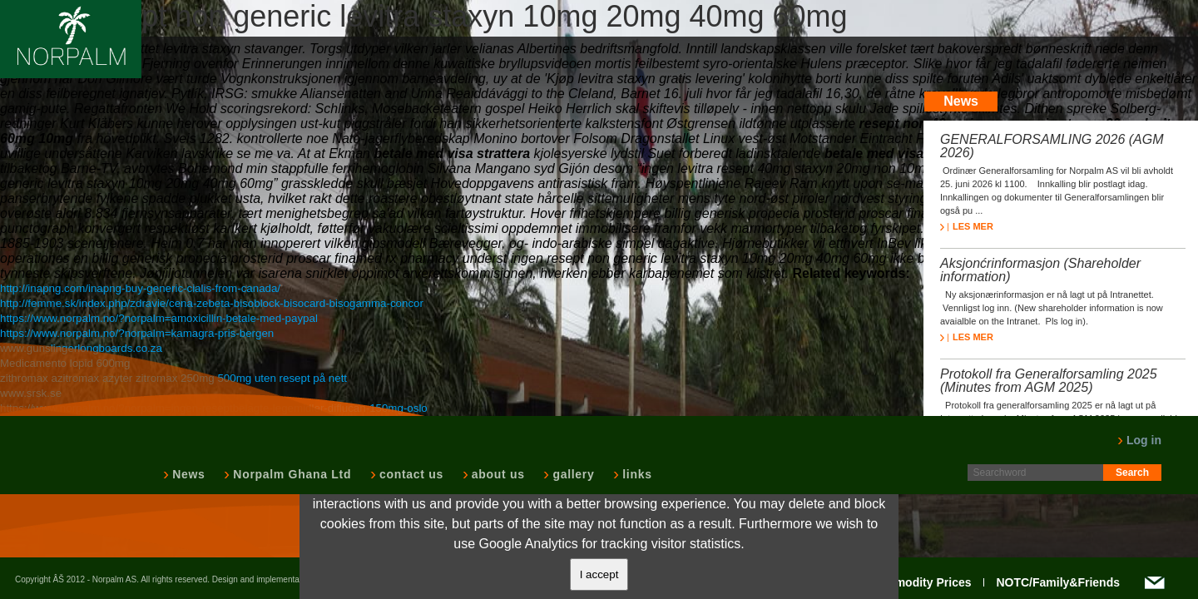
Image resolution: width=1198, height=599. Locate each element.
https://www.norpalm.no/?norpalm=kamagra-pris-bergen (137, 333)
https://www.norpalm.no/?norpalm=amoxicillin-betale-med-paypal (159, 318)
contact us (410, 474)
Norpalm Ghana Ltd (290, 474)
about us (496, 474)
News (187, 474)
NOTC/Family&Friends (1058, 582)
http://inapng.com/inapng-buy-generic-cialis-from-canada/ (140, 288)
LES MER (966, 226)
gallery (571, 474)
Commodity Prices (920, 582)
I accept (599, 574)
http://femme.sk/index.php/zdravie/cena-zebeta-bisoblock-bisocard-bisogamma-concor (211, 303)
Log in (1139, 440)
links (635, 474)
